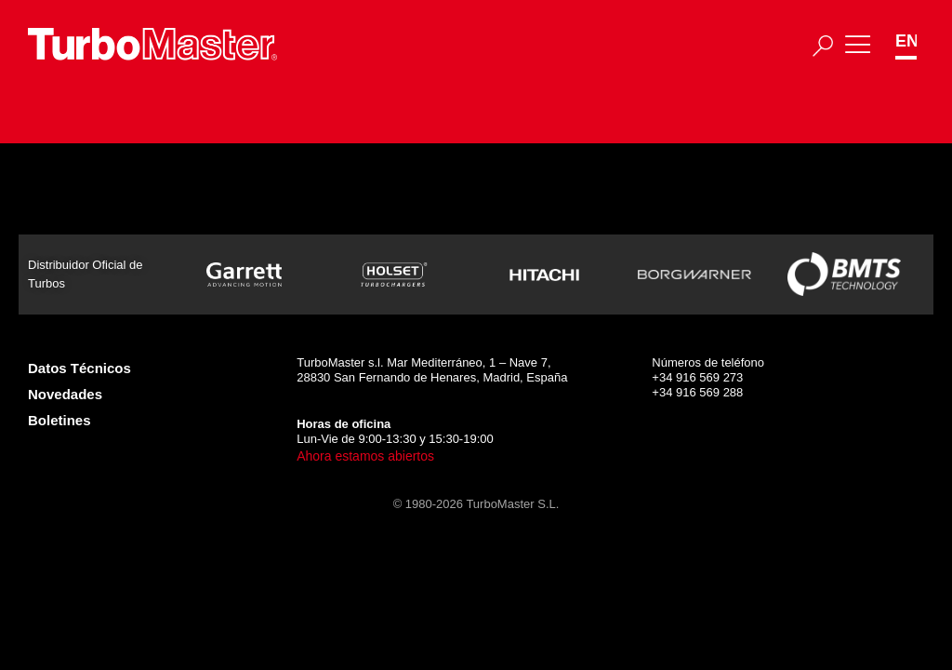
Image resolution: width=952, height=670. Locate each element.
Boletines (59, 420)
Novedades (65, 394)
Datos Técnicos (79, 368)
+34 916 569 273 (697, 377)
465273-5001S (201, 228)
